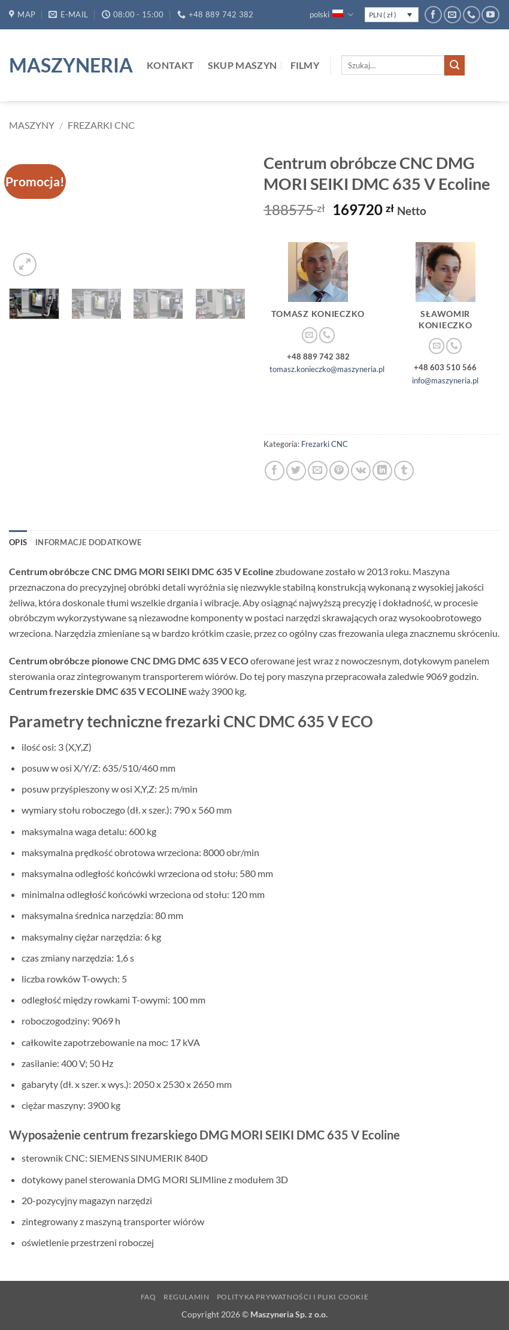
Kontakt (170, 65)
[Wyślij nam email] (452, 14)
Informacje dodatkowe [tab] (88, 542)
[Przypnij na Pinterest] (339, 470)
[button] (25, 264)
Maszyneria (69, 65)
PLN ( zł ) (382, 14)
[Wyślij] (454, 65)
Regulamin (186, 1296)
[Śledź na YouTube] (490, 14)
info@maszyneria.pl (445, 380)
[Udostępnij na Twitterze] (296, 470)
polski (331, 14)
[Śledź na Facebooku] (433, 14)
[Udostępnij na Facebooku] (274, 470)
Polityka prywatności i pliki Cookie (292, 1296)
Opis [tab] (18, 542)
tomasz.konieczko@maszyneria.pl (326, 369)
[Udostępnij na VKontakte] (361, 470)
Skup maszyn (242, 65)
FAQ (148, 1296)
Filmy (305, 65)
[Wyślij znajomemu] (318, 470)
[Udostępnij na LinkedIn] (382, 470)
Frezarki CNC (101, 125)
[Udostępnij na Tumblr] (404, 470)
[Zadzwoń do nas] (471, 14)
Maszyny (31, 125)
